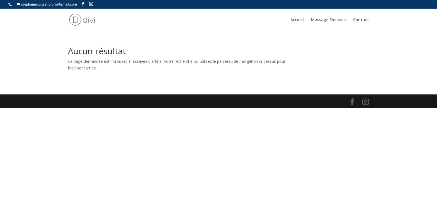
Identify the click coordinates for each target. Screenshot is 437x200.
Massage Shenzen (328, 20)
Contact (361, 20)
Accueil (297, 20)
